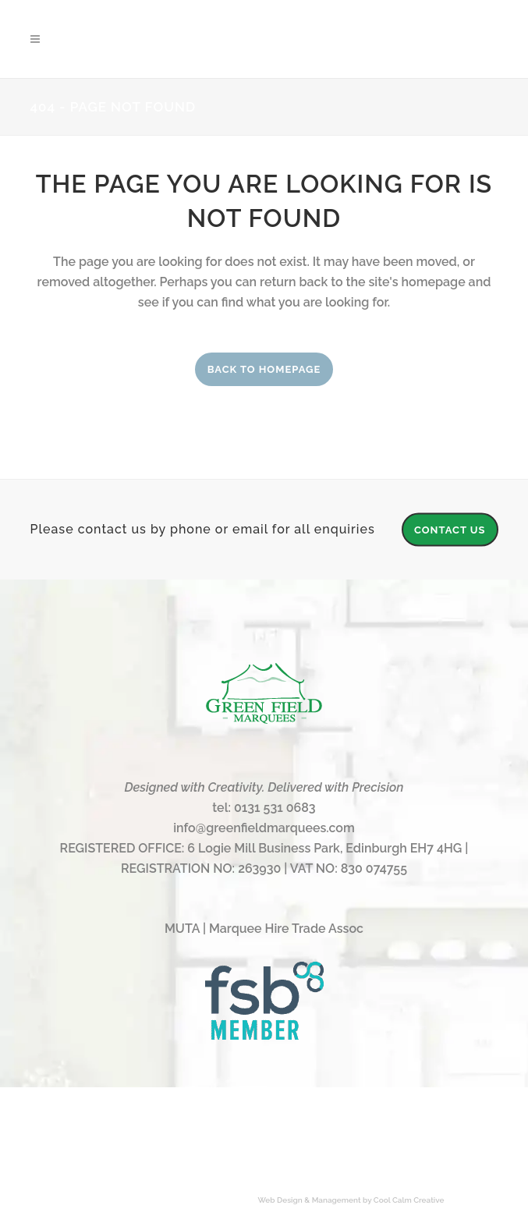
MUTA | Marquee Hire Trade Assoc (264, 928)
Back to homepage (264, 369)
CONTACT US (450, 529)
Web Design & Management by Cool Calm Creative (351, 1200)
